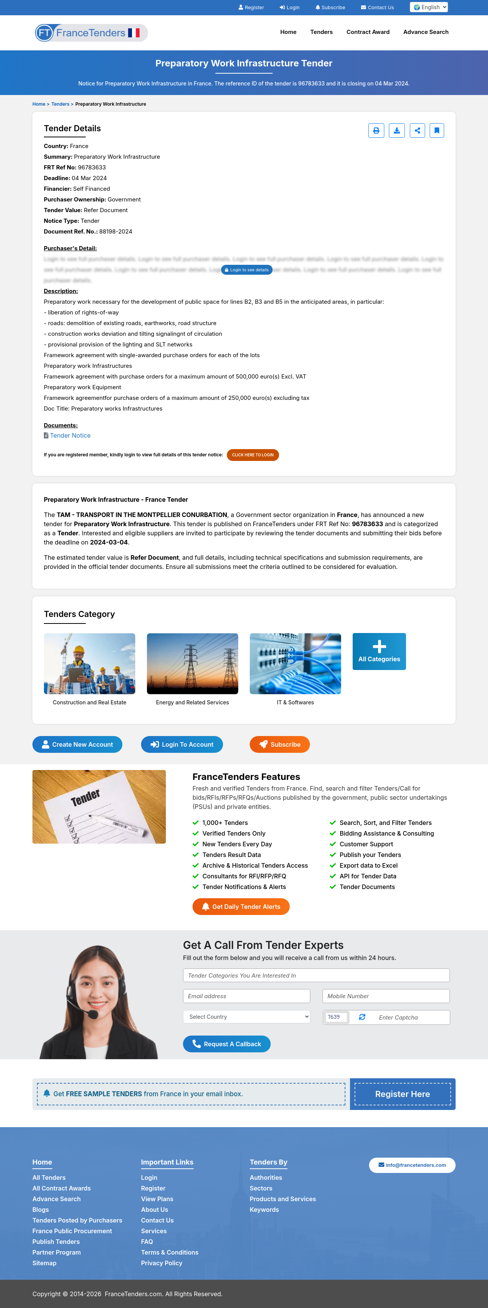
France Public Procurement (72, 1231)
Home (288, 31)
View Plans (157, 1199)
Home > (41, 104)
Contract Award (368, 31)
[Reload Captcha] (362, 1017)
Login (290, 7)
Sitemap (44, 1263)
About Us (154, 1209)
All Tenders (49, 1177)
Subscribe (330, 7)
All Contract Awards (61, 1188)
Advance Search (426, 31)
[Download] (397, 130)
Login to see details (247, 269)
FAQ (147, 1241)
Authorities (266, 1177)
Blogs (40, 1209)
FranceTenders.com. (134, 1294)
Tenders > (62, 104)
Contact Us (377, 7)
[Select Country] (246, 1016)
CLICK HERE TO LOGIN (253, 455)
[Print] (376, 130)
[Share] (417, 130)
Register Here (402, 1094)
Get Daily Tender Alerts (241, 906)
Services (154, 1231)
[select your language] (429, 7)
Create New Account (77, 744)
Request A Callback (227, 1044)
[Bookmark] (437, 130)
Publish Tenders (56, 1241)
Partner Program (56, 1252)
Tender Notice (70, 435)
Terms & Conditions (170, 1252)
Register (251, 7)
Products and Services (283, 1199)
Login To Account (182, 744)
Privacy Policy (162, 1263)
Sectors (261, 1188)
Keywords (264, 1209)
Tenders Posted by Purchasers (77, 1220)
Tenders (321, 31)
